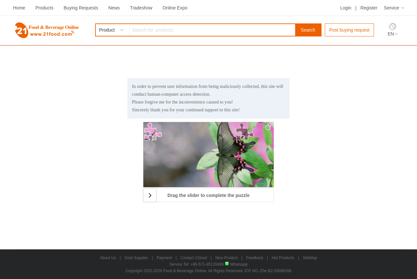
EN (391, 33)
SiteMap (310, 258)
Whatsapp (236, 264)
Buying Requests (81, 7)
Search (308, 30)
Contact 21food (193, 258)
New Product (226, 258)
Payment (164, 258)
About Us (108, 258)
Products (44, 7)
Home (19, 7)
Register (368, 7)
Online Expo (175, 7)
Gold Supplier (136, 258)
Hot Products (283, 258)
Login (345, 7)
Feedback (254, 258)
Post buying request (349, 30)
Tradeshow (141, 7)
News (114, 7)
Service (391, 7)
